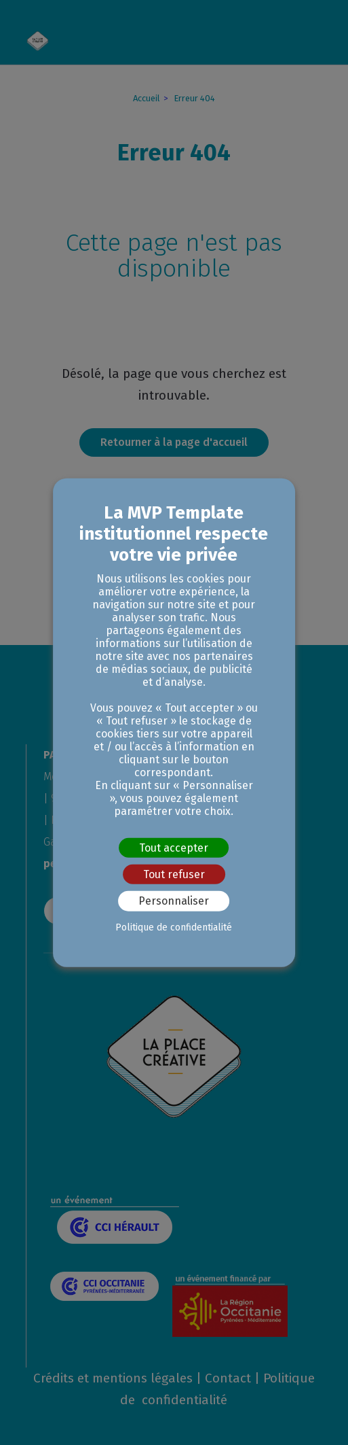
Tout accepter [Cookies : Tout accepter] (173, 847)
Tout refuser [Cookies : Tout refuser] (174, 874)
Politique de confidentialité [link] (173, 927)
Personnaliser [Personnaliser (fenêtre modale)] (173, 900)
